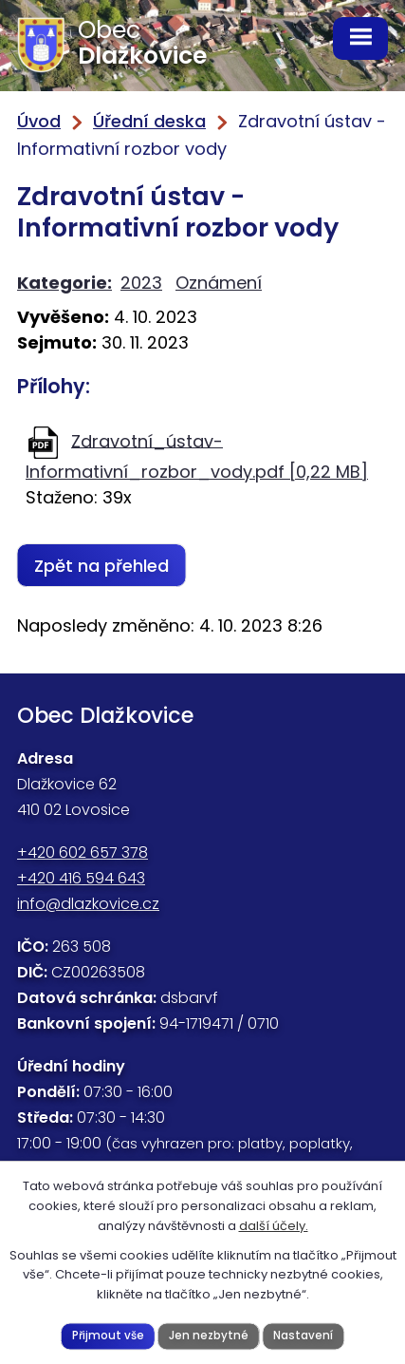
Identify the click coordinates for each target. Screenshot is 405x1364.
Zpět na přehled (101, 566)
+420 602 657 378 (82, 852)
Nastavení (303, 1335)
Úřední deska (149, 121)
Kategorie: (64, 282)
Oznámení (218, 282)
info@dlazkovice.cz (88, 904)
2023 (141, 282)
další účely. (273, 1226)
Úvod (39, 121)
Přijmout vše (108, 1335)
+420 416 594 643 (81, 878)
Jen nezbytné (209, 1335)
